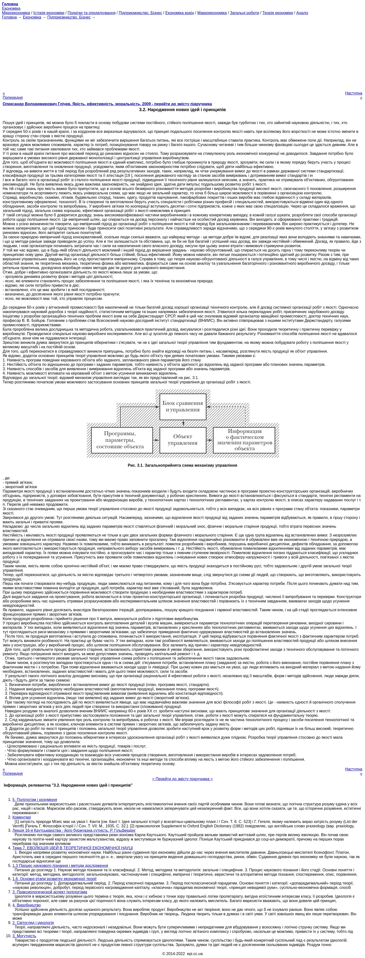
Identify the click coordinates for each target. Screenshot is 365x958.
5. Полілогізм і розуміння (34, 800)
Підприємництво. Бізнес (140, 13)
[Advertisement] (182, 54)
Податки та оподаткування (91, 13)
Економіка (11, 8)
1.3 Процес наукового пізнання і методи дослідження (60, 865)
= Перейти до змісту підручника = (182, 779)
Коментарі (21, 817)
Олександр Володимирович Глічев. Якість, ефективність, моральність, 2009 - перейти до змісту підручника (107, 104)
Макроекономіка (212, 13)
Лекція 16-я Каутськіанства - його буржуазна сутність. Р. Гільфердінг (74, 830)
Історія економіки (48, 13)
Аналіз (302, 13)
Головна (9, 17)
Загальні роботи (244, 13)
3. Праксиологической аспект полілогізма (49, 892)
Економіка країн (179, 13)
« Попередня (13, 95)
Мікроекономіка (16, 13)
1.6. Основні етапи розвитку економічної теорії (54, 879)
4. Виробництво (26, 905)
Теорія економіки (277, 13)
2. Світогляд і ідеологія (33, 923)
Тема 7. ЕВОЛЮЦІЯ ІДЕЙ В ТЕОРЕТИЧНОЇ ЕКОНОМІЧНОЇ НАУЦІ (72, 848)
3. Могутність (24, 936)
